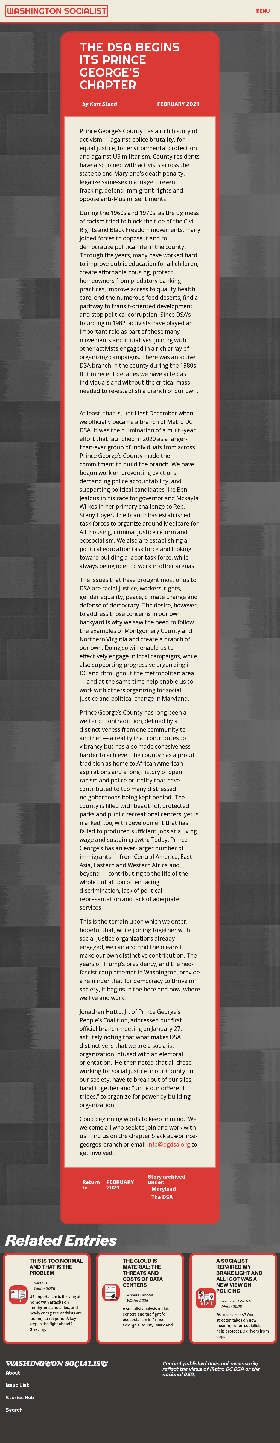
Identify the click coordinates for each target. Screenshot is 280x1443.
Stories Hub (20, 1397)
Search (14, 1410)
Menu (262, 11)
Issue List (17, 1385)
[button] (262, 11)
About (13, 1373)
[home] (127, 11)
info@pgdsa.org (168, 1144)
